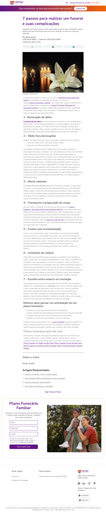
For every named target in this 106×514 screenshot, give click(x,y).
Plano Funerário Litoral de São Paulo (68, 343)
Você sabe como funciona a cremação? (39, 386)
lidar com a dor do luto (55, 220)
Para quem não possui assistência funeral (47, 209)
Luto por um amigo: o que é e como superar (41, 374)
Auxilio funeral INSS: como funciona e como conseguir (45, 378)
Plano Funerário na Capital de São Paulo (38, 343)
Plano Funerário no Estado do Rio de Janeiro (40, 346)
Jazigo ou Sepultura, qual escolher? (38, 382)
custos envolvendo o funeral (39, 103)
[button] (32, 46)
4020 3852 (63, 476)
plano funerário (58, 322)
